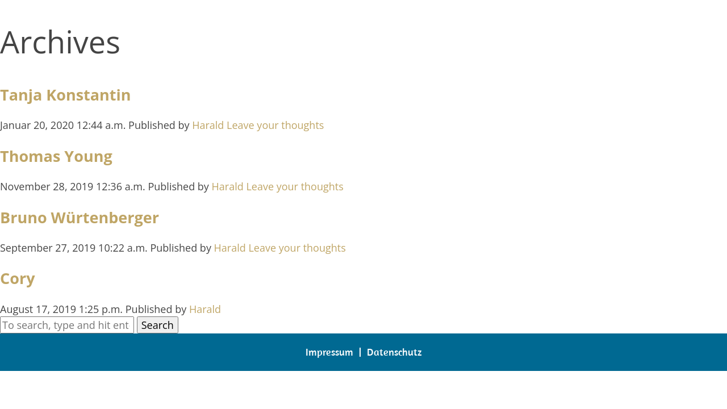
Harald (208, 125)
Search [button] (157, 325)
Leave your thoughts (275, 125)
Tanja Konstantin (65, 94)
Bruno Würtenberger (79, 217)
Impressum (329, 351)
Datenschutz (394, 351)
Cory (17, 278)
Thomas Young (56, 155)
